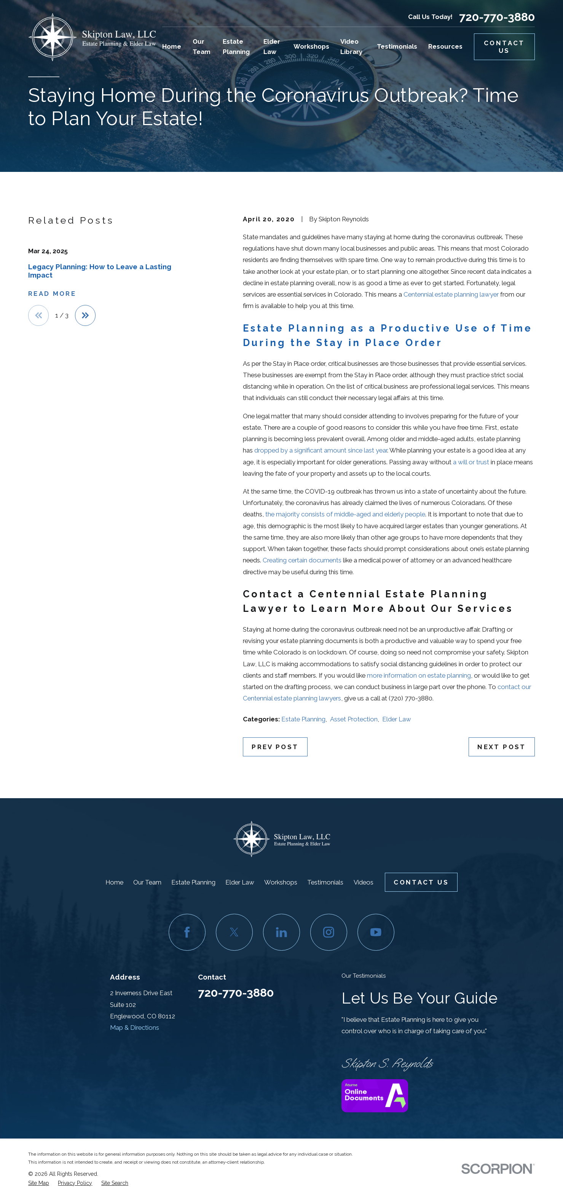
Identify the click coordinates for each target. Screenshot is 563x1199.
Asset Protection (354, 719)
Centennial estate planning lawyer (451, 294)
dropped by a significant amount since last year (320, 450)
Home (114, 882)
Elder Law (396, 719)
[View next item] (85, 315)
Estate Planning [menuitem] (236, 47)
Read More (52, 293)
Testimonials (325, 882)
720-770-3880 (497, 17)
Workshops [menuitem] (311, 46)
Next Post (501, 747)
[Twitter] (234, 932)
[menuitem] (38, 1183)
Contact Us (504, 46)
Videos (363, 882)
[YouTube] (376, 932)
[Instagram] (329, 932)
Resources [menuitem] (445, 46)
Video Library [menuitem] (351, 47)
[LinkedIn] (281, 932)
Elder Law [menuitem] (271, 47)
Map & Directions (134, 1027)
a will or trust (471, 462)
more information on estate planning (419, 675)
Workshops (280, 882)
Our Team (147, 882)
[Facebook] (187, 932)
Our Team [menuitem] (202, 47)
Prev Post (275, 747)
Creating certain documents (302, 560)
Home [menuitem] (171, 46)
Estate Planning (303, 719)
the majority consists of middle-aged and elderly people (345, 514)
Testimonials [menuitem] (397, 46)
